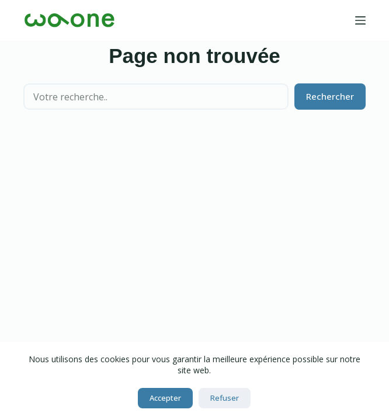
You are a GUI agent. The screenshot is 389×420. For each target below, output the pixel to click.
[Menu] (360, 20)
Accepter (165, 398)
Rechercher (330, 96)
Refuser (224, 398)
